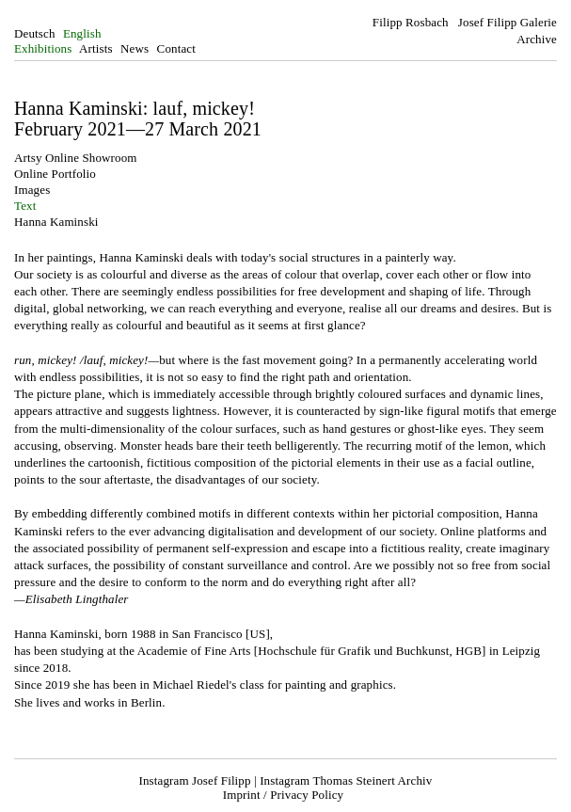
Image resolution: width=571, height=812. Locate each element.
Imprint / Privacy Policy (283, 795)
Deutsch (35, 33)
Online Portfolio (55, 174)
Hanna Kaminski (56, 222)
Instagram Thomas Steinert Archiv (346, 780)
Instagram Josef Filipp (195, 780)
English (82, 33)
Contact (176, 48)
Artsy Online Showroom (75, 158)
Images (32, 190)
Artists (96, 48)
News (134, 48)
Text (25, 206)
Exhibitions (42, 48)
